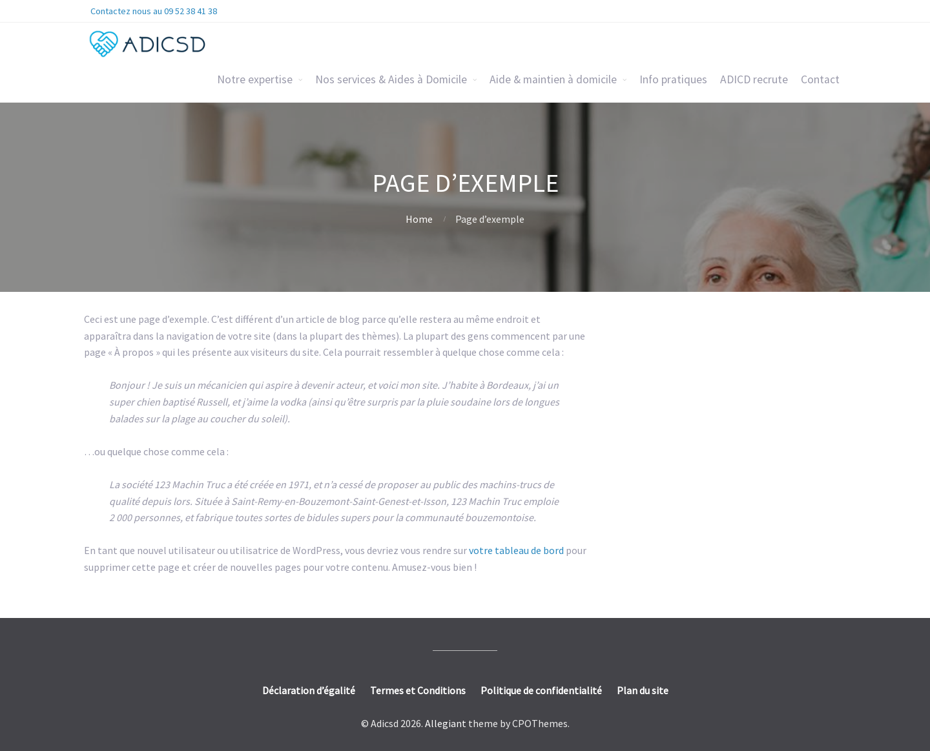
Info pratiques (673, 79)
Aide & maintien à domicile (553, 79)
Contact (820, 79)
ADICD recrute (754, 79)
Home (419, 218)
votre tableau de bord (516, 550)
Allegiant (445, 723)
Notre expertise (255, 79)
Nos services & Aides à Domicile (391, 79)
